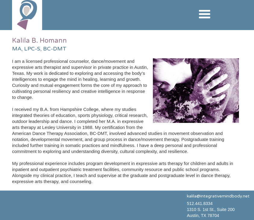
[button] (204, 14)
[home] (27, 15)
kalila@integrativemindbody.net (218, 196)
